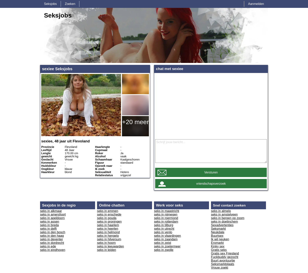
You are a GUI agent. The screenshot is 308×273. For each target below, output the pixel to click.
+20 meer (135, 121)
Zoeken (70, 4)
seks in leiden (106, 250)
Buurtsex (217, 235)
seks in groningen (109, 221)
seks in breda (49, 225)
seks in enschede (109, 214)
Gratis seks (219, 250)
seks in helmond (108, 232)
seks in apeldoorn (52, 218)
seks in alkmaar (51, 211)
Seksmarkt (218, 228)
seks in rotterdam (166, 221)
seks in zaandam (166, 239)
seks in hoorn (106, 242)
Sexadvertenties (222, 225)
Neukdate (218, 232)
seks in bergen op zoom (227, 218)
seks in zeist (162, 242)
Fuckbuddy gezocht (224, 257)
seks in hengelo (108, 235)
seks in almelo (221, 211)
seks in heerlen (107, 228)
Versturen (211, 172)
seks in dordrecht (52, 242)
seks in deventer (51, 239)
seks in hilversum (109, 239)
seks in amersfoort (53, 214)
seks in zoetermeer (167, 246)
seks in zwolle (163, 250)
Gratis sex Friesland (225, 253)
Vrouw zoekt (219, 267)
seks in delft (48, 228)
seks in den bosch (52, 232)
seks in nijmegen (165, 214)
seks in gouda (106, 218)
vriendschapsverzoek (211, 183)
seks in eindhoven (52, 250)
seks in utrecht (164, 228)
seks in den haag (52, 235)
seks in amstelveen (224, 214)
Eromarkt (217, 242)
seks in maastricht (166, 211)
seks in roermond (166, 218)
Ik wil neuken (220, 239)
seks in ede (48, 246)
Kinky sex (217, 246)
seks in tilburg (163, 225)
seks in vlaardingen (167, 235)
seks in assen (49, 221)
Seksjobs (50, 4)
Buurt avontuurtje (223, 260)
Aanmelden (256, 4)
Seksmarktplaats (222, 264)
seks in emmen (107, 211)
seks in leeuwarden (110, 246)
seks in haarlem (108, 225)
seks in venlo (163, 232)
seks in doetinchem (224, 221)
